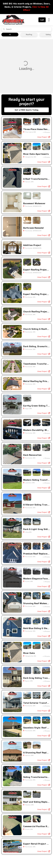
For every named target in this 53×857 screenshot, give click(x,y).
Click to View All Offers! (36, 8)
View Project (43, 137)
